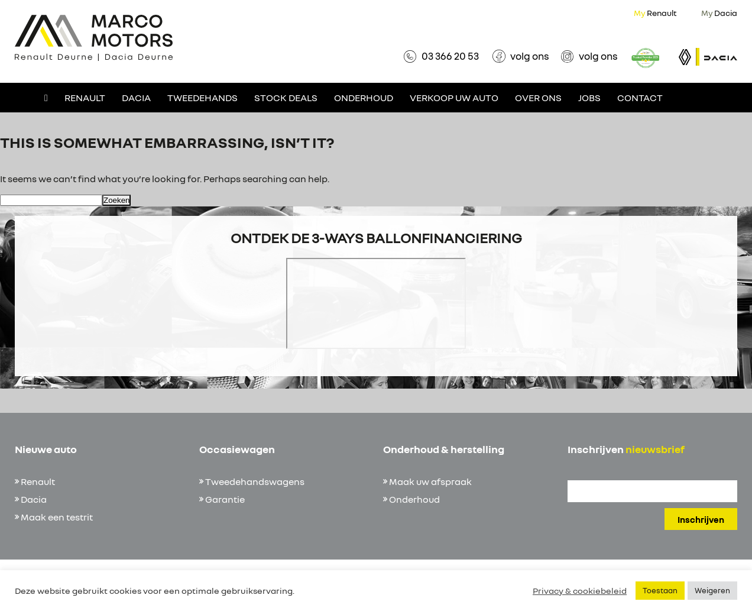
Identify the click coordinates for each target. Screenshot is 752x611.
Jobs (589, 98)
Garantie (225, 499)
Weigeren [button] (712, 590)
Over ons (538, 98)
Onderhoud (363, 98)
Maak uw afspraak (430, 481)
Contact (640, 98)
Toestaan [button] (660, 590)
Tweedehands (202, 98)
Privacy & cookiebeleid (580, 591)
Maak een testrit (57, 517)
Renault (655, 13)
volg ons (529, 56)
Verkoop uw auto (454, 98)
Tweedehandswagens (254, 481)
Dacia (719, 13)
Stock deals (285, 98)
